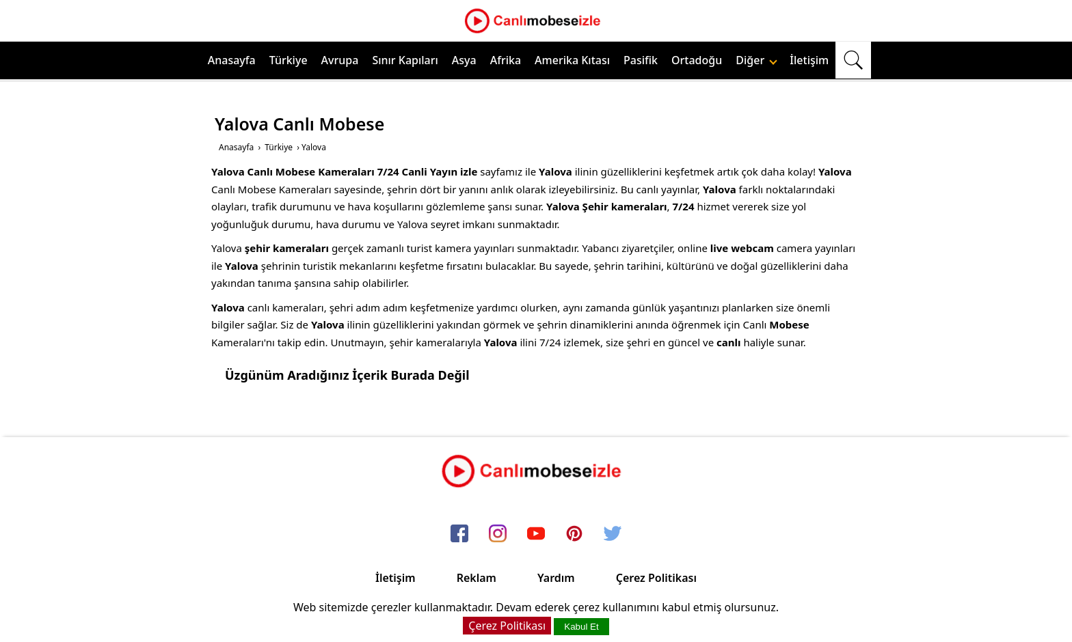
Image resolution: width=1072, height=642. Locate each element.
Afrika (505, 60)
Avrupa (340, 60)
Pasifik (641, 60)
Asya (464, 60)
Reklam (476, 577)
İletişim (809, 60)
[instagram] (498, 534)
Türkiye (288, 60)
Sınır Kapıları (405, 60)
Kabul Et (581, 627)
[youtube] (536, 534)
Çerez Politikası (656, 577)
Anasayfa (232, 60)
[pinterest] (574, 534)
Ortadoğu (696, 60)
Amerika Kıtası (572, 60)
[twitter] (612, 534)
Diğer (756, 60)
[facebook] (459, 534)
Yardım (556, 577)
